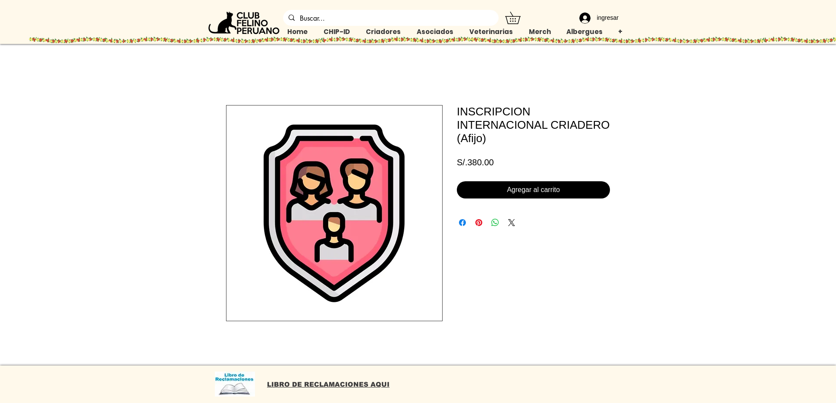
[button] (518, 18)
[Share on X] (511, 222)
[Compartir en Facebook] (462, 222)
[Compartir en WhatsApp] (495, 222)
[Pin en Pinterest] (479, 222)
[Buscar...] (390, 18)
